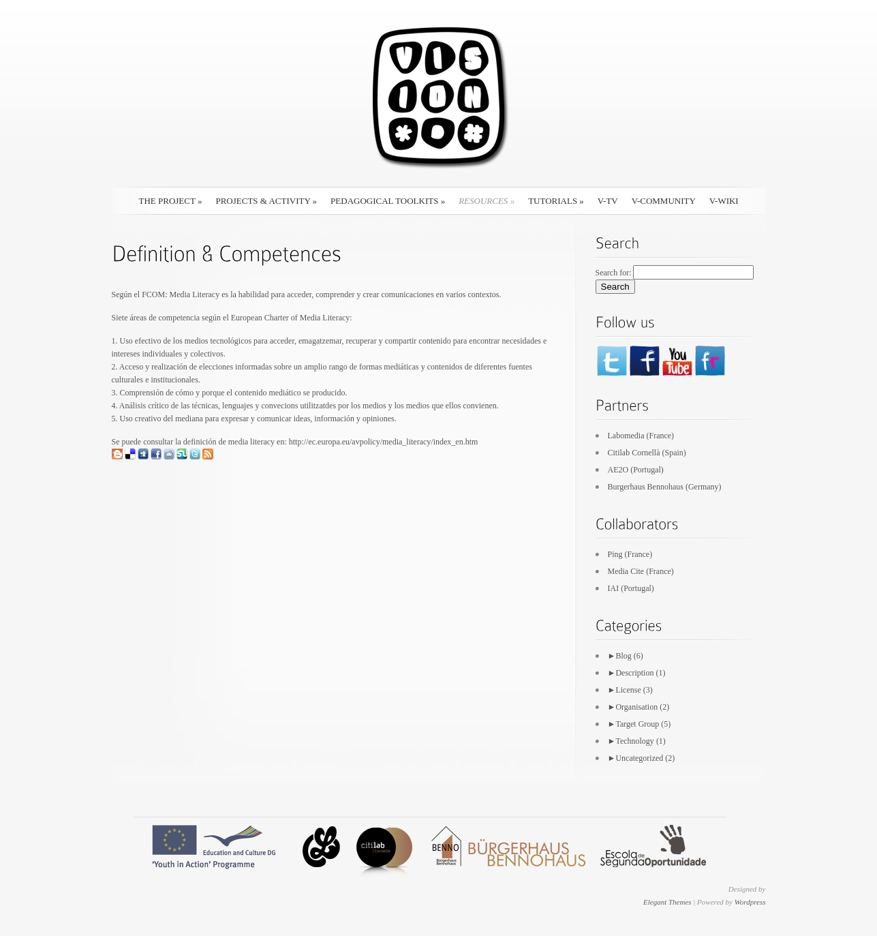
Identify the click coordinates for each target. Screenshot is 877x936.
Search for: (614, 272)
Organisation (636, 707)
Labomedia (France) (641, 435)
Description (634, 673)
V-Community (664, 201)
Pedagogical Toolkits (387, 201)
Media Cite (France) (641, 571)
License (628, 690)
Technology (634, 741)
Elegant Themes (667, 902)
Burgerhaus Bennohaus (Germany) (665, 487)
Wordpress (750, 902)
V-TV (608, 201)
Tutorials (556, 201)
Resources (486, 201)
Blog (623, 656)
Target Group (637, 724)
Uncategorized (639, 758)
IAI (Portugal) (631, 588)
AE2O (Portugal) (636, 469)
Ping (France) (630, 554)
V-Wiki (724, 201)
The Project (170, 201)
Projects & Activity (266, 201)
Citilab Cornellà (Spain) (647, 452)
